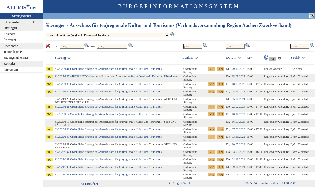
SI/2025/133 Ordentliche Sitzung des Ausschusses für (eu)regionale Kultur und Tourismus (108, 83)
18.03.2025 (238, 83)
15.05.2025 (238, 76)
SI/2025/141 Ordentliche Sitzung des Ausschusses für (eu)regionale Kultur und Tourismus (108, 68)
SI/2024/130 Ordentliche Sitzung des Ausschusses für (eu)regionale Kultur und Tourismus (108, 91)
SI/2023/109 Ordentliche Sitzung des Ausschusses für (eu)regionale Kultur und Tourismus (108, 129)
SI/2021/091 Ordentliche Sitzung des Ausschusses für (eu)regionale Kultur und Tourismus (108, 159)
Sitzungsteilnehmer (16, 58)
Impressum (11, 69)
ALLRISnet (89, 184)
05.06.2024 (238, 99)
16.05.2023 (238, 121)
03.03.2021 (238, 174)
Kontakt (9, 63)
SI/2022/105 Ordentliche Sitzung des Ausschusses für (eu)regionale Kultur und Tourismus (108, 136)
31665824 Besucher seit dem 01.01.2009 (270, 183)
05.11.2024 (238, 91)
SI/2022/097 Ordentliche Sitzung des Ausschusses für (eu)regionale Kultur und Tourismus (108, 151)
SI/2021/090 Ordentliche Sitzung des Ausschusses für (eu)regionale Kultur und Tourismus (108, 166)
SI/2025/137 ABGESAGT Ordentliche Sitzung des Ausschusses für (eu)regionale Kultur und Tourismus (116, 76)
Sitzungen (10, 28)
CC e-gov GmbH (180, 183)
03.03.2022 (238, 151)
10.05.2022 (238, 144)
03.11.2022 (238, 136)
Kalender (9, 34)
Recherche (11, 46)
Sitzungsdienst (21, 16)
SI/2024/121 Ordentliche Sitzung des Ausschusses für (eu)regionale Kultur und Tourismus (108, 106)
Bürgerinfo (11, 22)
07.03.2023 (238, 129)
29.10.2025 (238, 68)
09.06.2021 (238, 166)
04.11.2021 (238, 159)
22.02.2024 (238, 106)
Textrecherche (13, 52)
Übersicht (10, 40)
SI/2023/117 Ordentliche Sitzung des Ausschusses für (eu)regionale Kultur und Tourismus (108, 114)
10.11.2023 (238, 114)
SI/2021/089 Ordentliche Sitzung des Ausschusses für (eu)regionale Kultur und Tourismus (108, 174)
